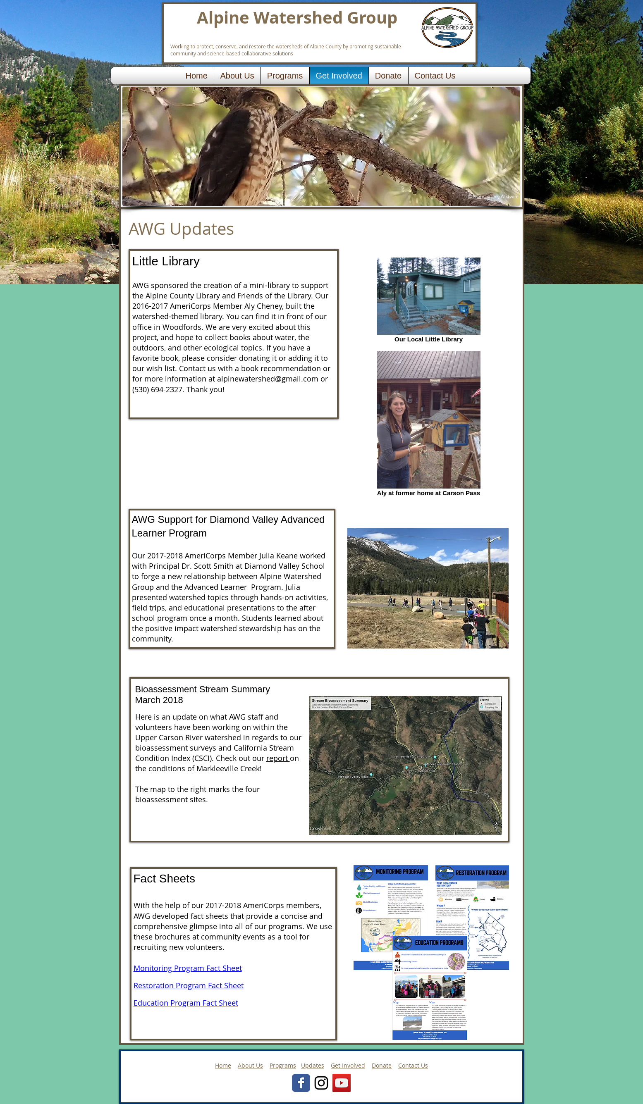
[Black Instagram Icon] (321, 1083)
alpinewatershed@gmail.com (267, 379)
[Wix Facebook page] (301, 1083)
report (278, 758)
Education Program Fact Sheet (186, 1003)
